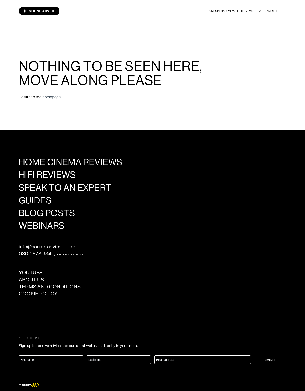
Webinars (42, 225)
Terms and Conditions (50, 286)
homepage (51, 97)
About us (31, 279)
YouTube (31, 272)
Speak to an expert (267, 11)
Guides (35, 200)
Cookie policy (38, 293)
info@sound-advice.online (48, 246)
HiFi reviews (245, 11)
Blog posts (47, 213)
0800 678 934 (35, 253)
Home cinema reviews (222, 11)
